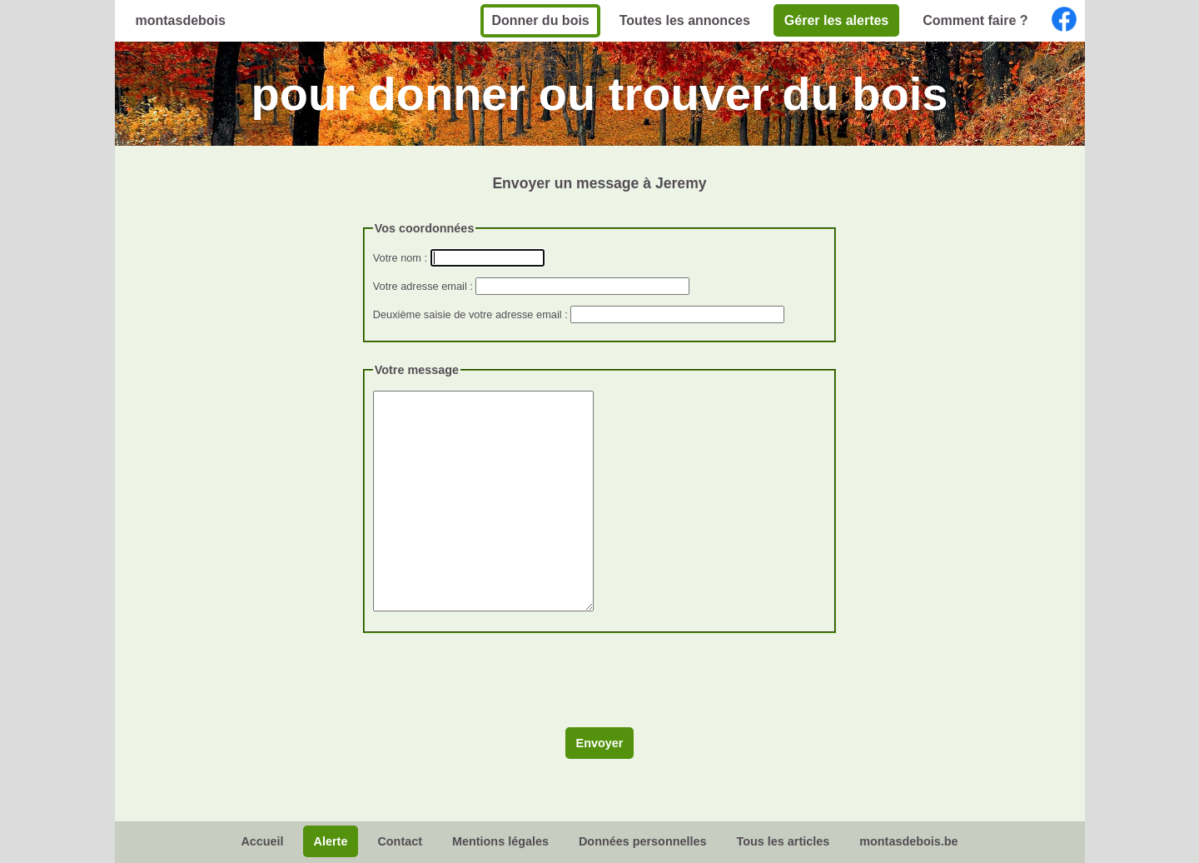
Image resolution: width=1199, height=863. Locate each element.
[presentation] (489, 686)
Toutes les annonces (684, 20)
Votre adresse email (420, 286)
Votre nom (397, 258)
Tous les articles (783, 841)
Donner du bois (540, 20)
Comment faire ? (975, 20)
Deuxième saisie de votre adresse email (467, 314)
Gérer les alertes (836, 20)
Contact (399, 841)
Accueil (262, 841)
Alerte (331, 841)
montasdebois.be (908, 841)
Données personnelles (643, 841)
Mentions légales (500, 841)
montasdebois (181, 20)
